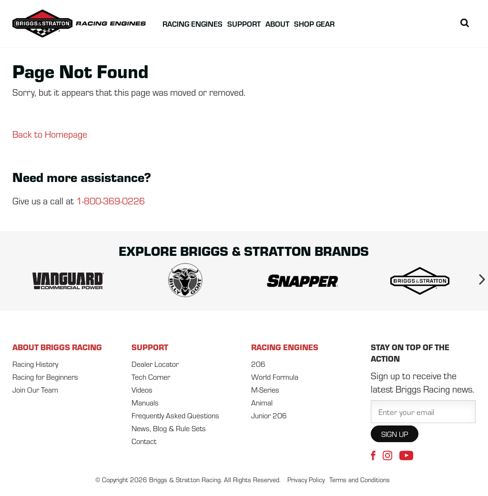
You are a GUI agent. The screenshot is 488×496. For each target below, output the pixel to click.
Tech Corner (151, 377)
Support (244, 24)
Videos (142, 390)
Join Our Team (35, 390)
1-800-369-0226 (110, 200)
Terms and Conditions (359, 479)
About (277, 24)
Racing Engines (193, 24)
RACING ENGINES (284, 347)
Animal (262, 402)
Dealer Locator (155, 364)
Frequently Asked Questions (175, 415)
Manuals (145, 402)
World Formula (274, 377)
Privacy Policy (306, 479)
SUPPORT (150, 347)
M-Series (265, 390)
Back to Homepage (49, 133)
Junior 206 (269, 415)
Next (478, 281)
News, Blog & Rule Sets (169, 428)
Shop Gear (314, 24)
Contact (144, 441)
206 (258, 364)
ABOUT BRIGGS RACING (57, 347)
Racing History (35, 364)
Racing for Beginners (45, 377)
